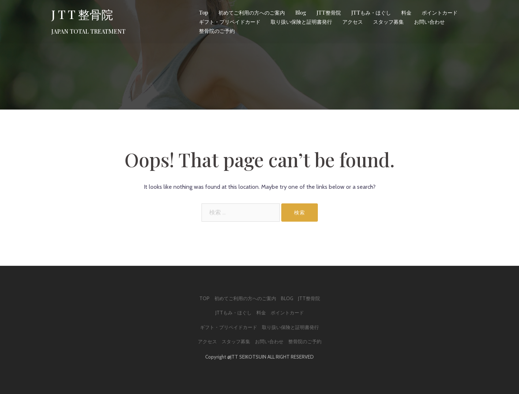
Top (203, 12)
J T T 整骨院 (82, 14)
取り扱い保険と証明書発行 (301, 21)
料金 (406, 12)
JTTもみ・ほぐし (371, 12)
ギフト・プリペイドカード (229, 21)
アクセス (352, 21)
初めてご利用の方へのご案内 (251, 12)
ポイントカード (440, 12)
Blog (300, 12)
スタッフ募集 (388, 21)
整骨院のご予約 (217, 30)
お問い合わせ (429, 21)
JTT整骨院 (328, 12)
